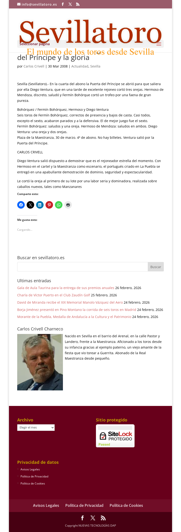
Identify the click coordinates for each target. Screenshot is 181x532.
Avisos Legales (30, 469)
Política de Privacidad (34, 476)
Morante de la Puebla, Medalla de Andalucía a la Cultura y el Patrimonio (74, 316)
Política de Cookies (33, 483)
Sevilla (95, 66)
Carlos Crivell (34, 66)
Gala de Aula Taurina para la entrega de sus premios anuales (65, 288)
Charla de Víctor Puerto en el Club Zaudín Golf (53, 295)
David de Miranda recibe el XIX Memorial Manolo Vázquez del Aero (70, 302)
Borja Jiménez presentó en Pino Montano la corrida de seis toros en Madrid (76, 309)
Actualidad (79, 66)
